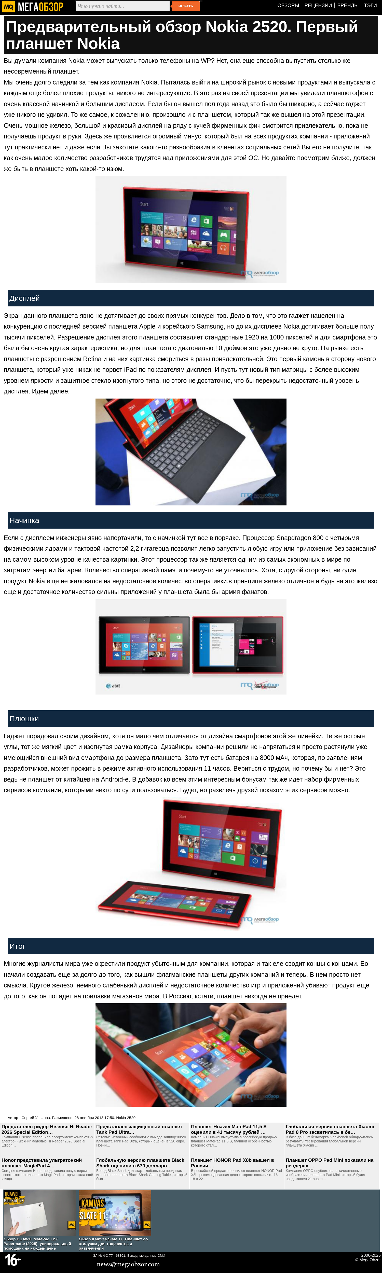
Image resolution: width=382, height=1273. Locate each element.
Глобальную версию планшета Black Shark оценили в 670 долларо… (140, 1162)
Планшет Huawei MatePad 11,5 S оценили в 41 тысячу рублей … (229, 1129)
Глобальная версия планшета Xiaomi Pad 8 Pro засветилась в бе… (330, 1129)
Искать (185, 6)
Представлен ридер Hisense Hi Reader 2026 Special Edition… (47, 1129)
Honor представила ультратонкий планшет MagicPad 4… (42, 1162)
